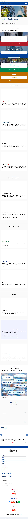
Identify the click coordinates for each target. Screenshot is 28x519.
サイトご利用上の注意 (5, 485)
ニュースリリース (4, 467)
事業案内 (3, 457)
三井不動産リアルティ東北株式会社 (6, 3)
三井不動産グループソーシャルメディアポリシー (13, 514)
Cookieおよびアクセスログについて (7, 483)
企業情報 (3, 459)
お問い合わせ (4, 465)
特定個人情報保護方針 (5, 480)
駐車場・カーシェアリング (13, 69)
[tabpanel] (7, 435)
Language (3, 469)
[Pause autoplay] (25, 442)
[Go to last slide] (1, 434)
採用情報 (3, 463)
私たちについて (4, 455)
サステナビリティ (4, 461)
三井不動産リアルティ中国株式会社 (6, 475)
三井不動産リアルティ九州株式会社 (6, 476)
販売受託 (13, 80)
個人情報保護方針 (4, 478)
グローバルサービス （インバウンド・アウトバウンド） (9, 335)
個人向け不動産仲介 (13, 43)
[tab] (12, 442)
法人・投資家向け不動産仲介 (13, 56)
